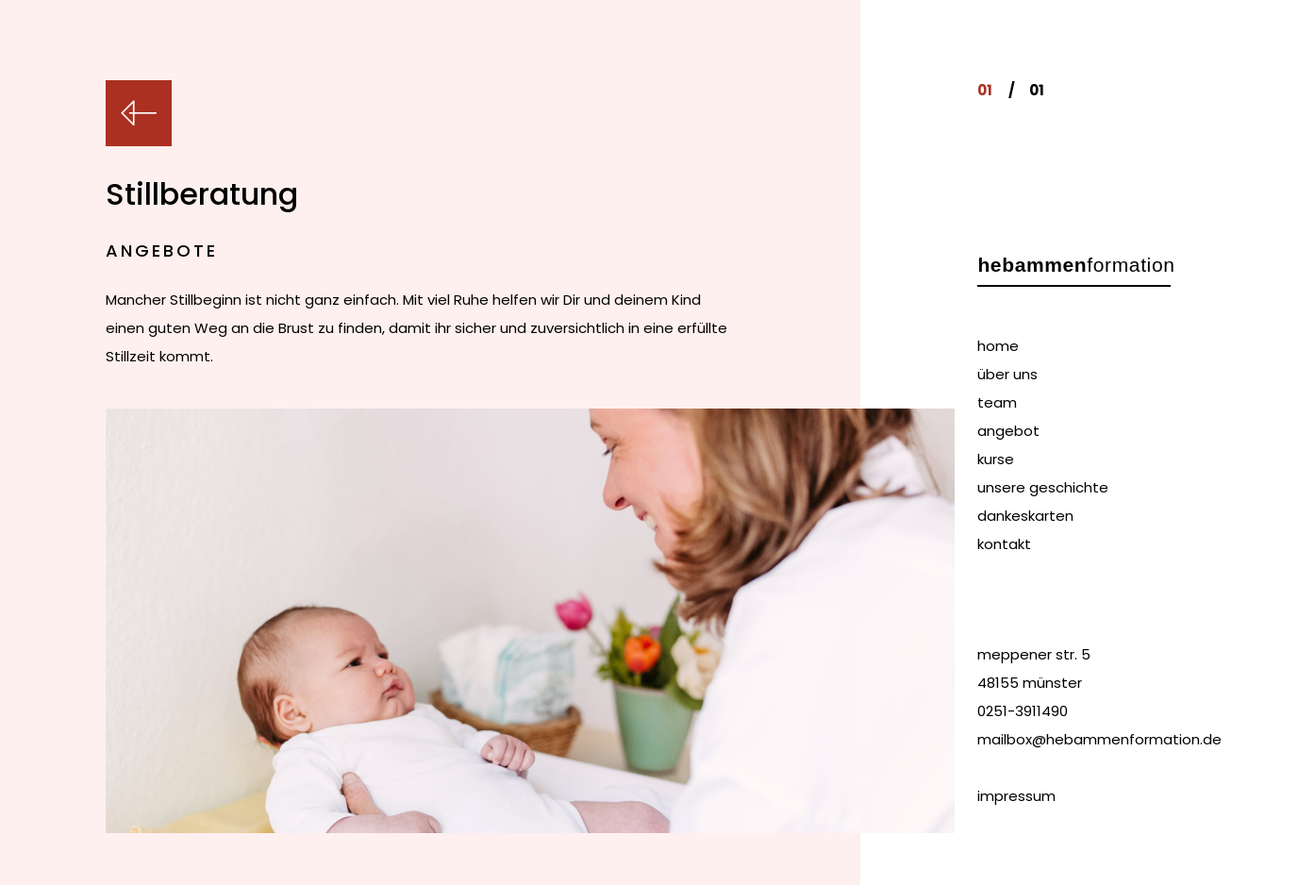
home (998, 346)
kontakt (1004, 544)
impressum (1016, 796)
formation (1075, 265)
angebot (1008, 431)
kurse (995, 459)
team (997, 402)
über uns (1007, 374)
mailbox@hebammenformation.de (1099, 739)
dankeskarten (1025, 516)
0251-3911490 (1022, 711)
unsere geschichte (1042, 487)
